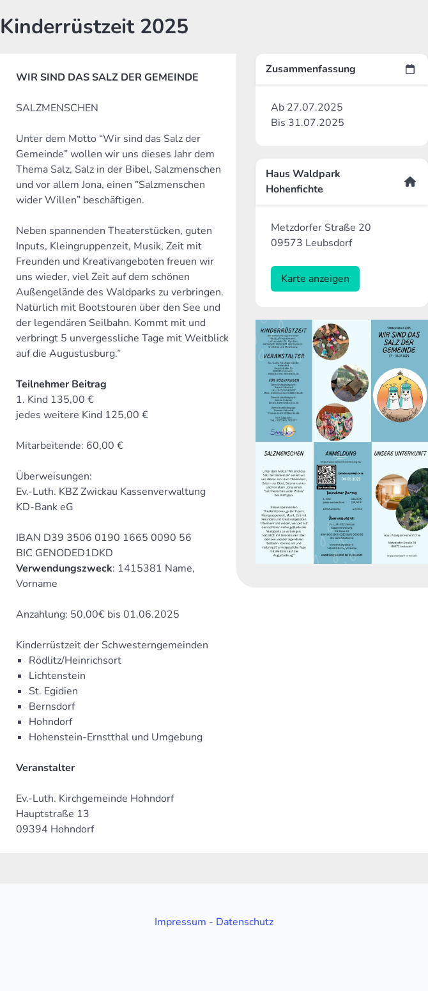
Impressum (180, 922)
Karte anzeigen (315, 279)
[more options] (410, 69)
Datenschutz (244, 922)
